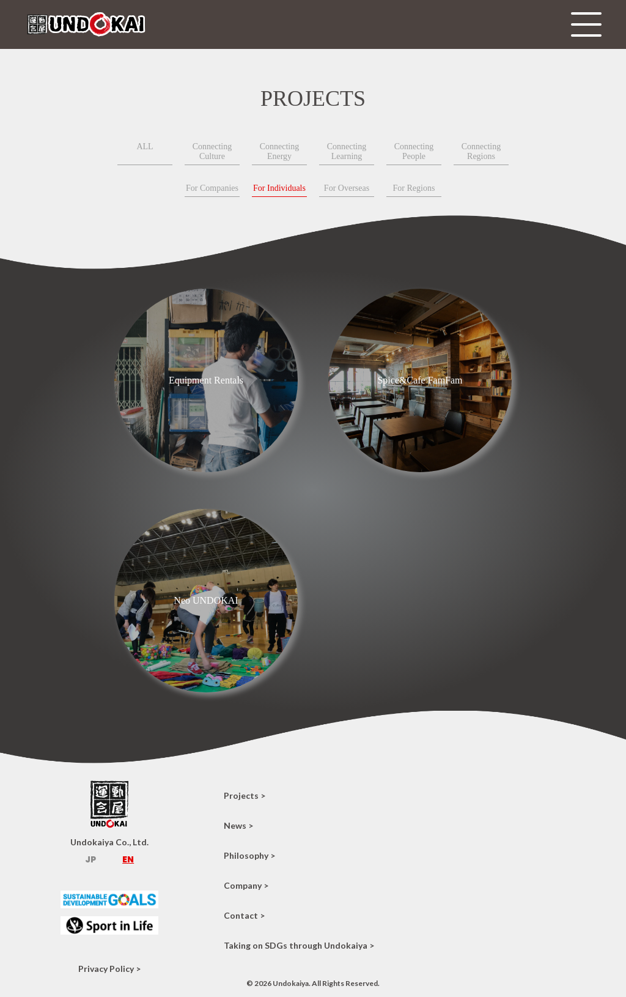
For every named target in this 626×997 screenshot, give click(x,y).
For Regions (414, 188)
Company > (246, 885)
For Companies (212, 188)
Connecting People (414, 151)
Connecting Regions (481, 151)
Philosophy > (249, 855)
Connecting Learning (347, 151)
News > (238, 825)
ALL (144, 146)
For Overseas (346, 188)
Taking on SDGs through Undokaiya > (299, 945)
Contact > (244, 915)
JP (90, 859)
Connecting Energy (280, 151)
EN (128, 859)
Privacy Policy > (109, 968)
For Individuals (279, 188)
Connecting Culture (212, 151)
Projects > (244, 795)
